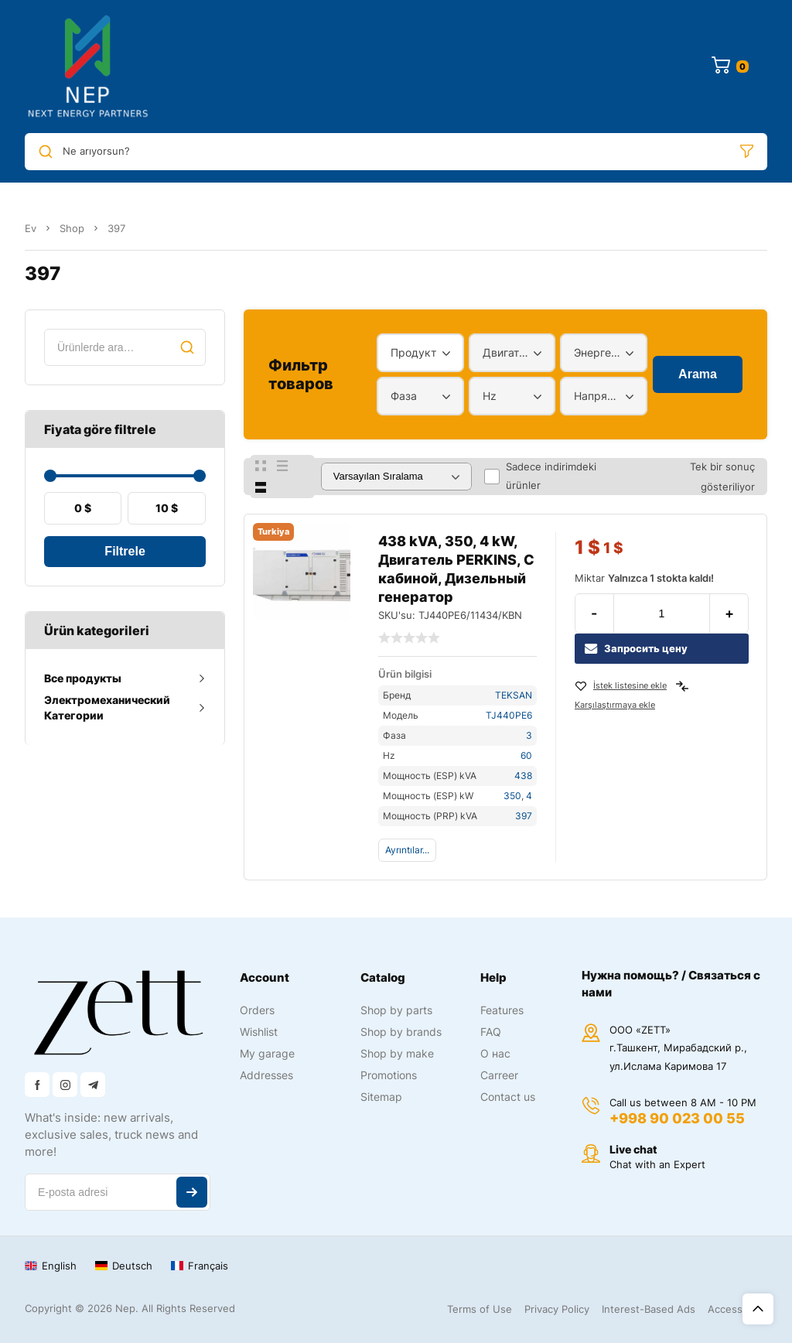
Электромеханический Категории (107, 707)
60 (526, 755)
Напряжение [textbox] (600, 395)
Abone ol (191, 1192)
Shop (72, 228)
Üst (758, 1309)
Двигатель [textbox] (508, 352)
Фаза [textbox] (404, 395)
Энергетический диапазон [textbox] (600, 352)
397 (523, 816)
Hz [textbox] (490, 395)
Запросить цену (636, 648)
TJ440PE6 (509, 715)
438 (523, 775)
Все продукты (82, 678)
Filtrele (124, 551)
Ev (30, 228)
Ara (187, 347)
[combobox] (420, 352)
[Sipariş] (396, 476)
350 (512, 795)
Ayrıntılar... (407, 850)
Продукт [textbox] (413, 352)
